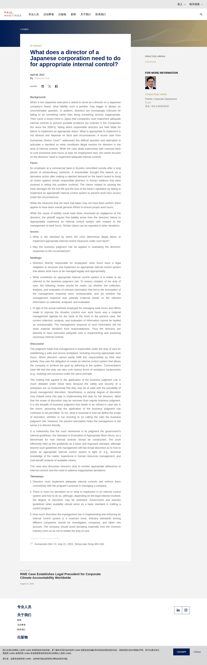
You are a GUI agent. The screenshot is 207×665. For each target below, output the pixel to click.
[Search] (200, 14)
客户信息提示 (36, 46)
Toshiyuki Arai (41, 78)
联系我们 (21, 629)
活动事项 (21, 625)
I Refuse (197, 652)
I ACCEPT (181, 652)
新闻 (19, 620)
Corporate (150, 62)
